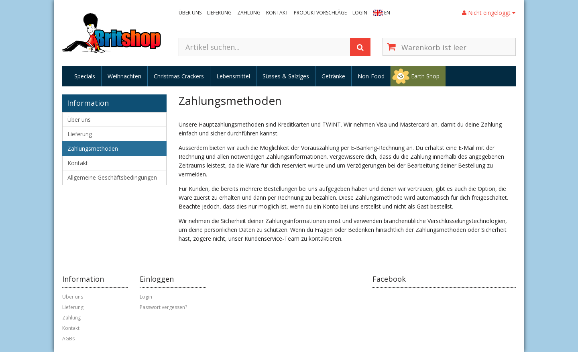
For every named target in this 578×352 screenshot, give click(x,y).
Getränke (333, 76)
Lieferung (219, 12)
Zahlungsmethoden (92, 148)
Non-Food (371, 76)
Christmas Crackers (179, 76)
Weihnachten (124, 76)
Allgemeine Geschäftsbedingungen (112, 177)
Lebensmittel (233, 76)
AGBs (68, 338)
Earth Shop (425, 76)
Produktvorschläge (320, 12)
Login (359, 12)
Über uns (190, 12)
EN (387, 12)
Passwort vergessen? (163, 307)
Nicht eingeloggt (488, 12)
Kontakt (277, 12)
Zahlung (249, 12)
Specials (84, 76)
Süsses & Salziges (286, 76)
